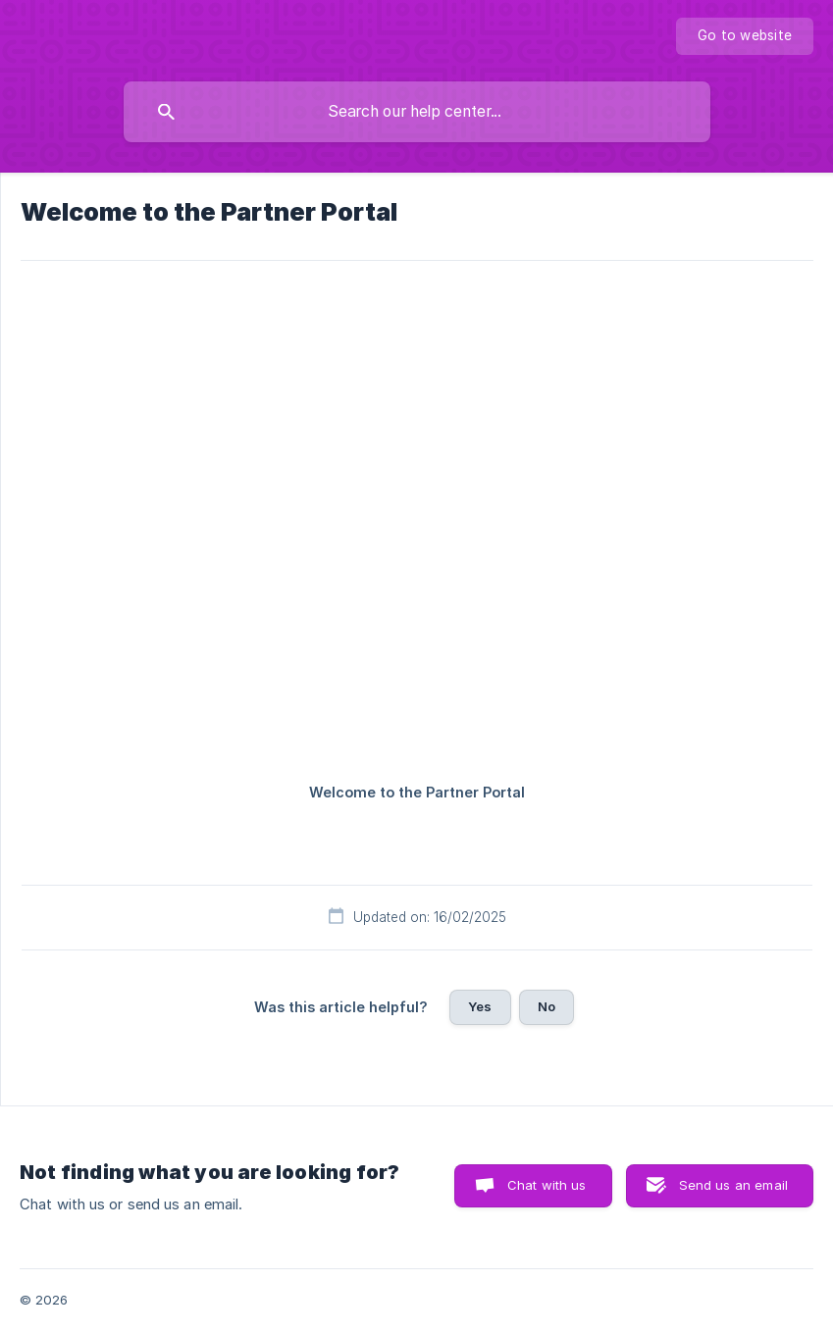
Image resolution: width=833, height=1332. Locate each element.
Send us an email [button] (733, 1185)
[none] (744, 36)
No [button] (546, 1006)
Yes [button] (480, 1006)
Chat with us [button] (547, 1185)
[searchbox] (417, 111)
